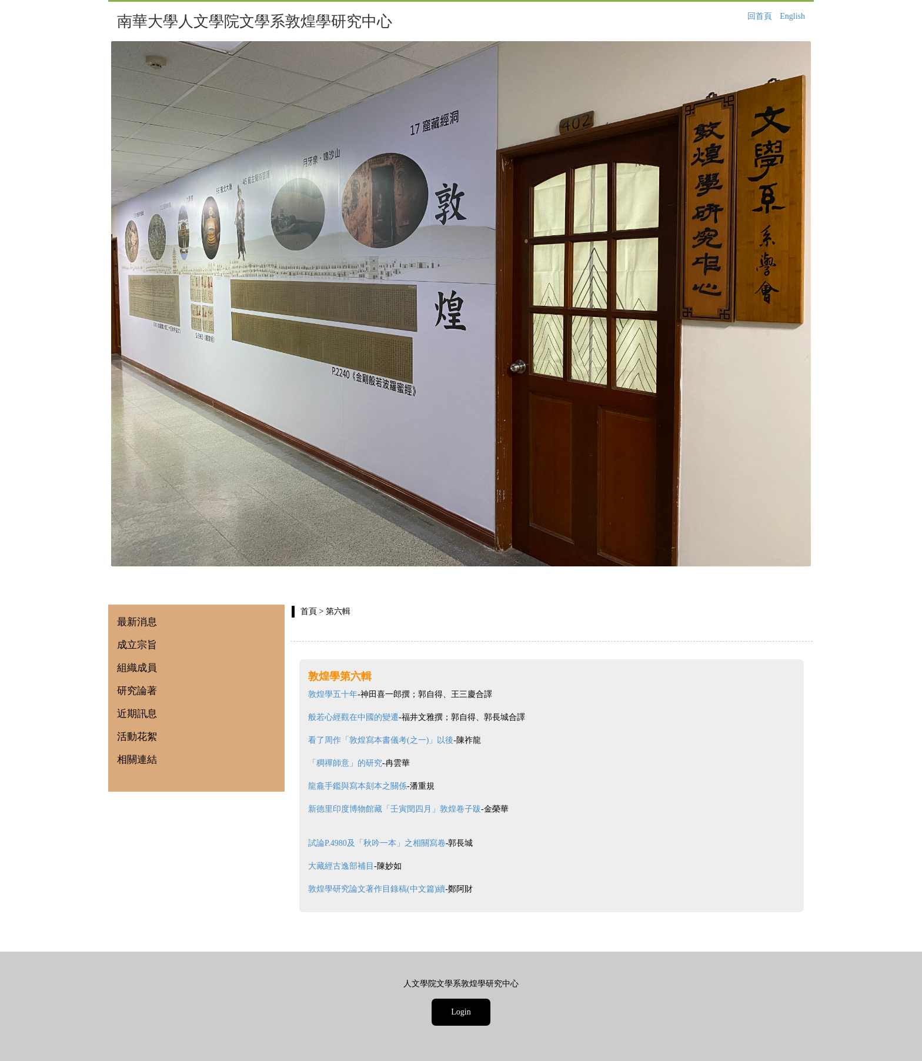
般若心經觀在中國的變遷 (353, 717)
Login (460, 1011)
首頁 (308, 611)
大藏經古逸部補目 (341, 866)
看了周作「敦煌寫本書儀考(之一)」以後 (380, 740)
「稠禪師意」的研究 (345, 763)
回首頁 (759, 16)
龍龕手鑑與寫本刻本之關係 (357, 786)
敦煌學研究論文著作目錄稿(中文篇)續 (376, 889)
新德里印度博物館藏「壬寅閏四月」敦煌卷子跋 (394, 809)
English (792, 16)
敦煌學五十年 (333, 694)
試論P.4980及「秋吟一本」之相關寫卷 (377, 843)
